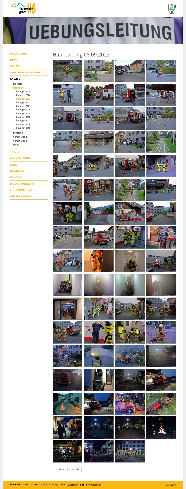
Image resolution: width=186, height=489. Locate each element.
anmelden (160, 485)
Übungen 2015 (23, 127)
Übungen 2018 (23, 117)
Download (17, 171)
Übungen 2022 (23, 102)
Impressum (170, 484)
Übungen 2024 (23, 95)
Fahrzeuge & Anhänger (25, 72)
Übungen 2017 (23, 120)
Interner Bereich (21, 196)
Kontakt (16, 177)
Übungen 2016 (23, 124)
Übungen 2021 (23, 106)
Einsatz (15, 66)
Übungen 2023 (23, 98)
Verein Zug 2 (20, 140)
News (13, 60)
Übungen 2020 (23, 109)
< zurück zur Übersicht (67, 469)
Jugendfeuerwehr (22, 183)
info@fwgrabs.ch (93, 484)
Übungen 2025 (23, 91)
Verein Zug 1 (20, 136)
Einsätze (18, 83)
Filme (16, 144)
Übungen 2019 (23, 113)
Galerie (15, 78)
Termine (15, 152)
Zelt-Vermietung (21, 190)
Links (13, 164)
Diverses (18, 132)
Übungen (18, 87)
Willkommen (18, 53)
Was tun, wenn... (21, 158)
